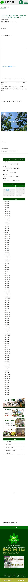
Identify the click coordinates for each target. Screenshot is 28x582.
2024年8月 (7, 242)
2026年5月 (7, 201)
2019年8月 (7, 337)
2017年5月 (7, 388)
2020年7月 (7, 322)
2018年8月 (7, 357)
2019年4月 (7, 341)
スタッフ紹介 (10, 447)
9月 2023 (14, 184)
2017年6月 (7, 386)
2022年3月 (7, 289)
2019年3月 (7, 343)
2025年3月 (7, 230)
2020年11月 (7, 314)
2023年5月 (7, 269)
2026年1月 (7, 209)
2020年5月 (7, 324)
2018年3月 (7, 368)
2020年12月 (7, 312)
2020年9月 (7, 318)
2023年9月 (7, 261)
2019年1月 (7, 347)
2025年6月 (7, 224)
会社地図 (9, 444)
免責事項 (9, 453)
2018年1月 (7, 372)
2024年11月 (7, 236)
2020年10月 (7, 316)
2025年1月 (7, 232)
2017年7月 (7, 384)
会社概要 (9, 441)
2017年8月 (7, 382)
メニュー (14, 527)
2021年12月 (7, 294)
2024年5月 (7, 248)
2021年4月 (7, 306)
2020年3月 (7, 329)
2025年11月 (7, 213)
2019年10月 (7, 335)
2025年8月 (7, 220)
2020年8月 (7, 320)
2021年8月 (7, 302)
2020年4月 (7, 327)
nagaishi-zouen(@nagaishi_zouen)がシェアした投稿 (14, 78)
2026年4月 (7, 203)
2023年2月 (7, 271)
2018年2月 (7, 370)
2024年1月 (7, 255)
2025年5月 (7, 226)
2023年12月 (7, 257)
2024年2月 (7, 252)
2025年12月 (7, 211)
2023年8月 (7, 263)
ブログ (12, 159)
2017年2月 (7, 394)
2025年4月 (7, 228)
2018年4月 (7, 366)
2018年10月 (7, 353)
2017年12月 (7, 374)
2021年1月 (7, 310)
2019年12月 (7, 333)
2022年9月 (7, 281)
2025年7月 (7, 222)
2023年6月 (7, 267)
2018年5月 (7, 364)
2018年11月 (7, 351)
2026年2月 (7, 207)
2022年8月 (7, 283)
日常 (16, 159)
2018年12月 (7, 349)
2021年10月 (7, 298)
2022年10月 (7, 279)
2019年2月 (7, 345)
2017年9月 (7, 380)
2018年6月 (7, 361)
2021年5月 (7, 304)
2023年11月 (7, 259)
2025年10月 (7, 215)
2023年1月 (7, 273)
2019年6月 (7, 339)
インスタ (8, 159)
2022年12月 (7, 275)
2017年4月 (7, 390)
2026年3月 (7, 205)
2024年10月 (7, 238)
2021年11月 (7, 296)
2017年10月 (7, 378)
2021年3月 (7, 308)
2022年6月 (7, 287)
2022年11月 (7, 277)
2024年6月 (7, 246)
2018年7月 (7, 359)
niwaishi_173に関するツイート (10, 522)
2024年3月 (7, 250)
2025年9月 (7, 218)
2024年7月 (7, 244)
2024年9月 (7, 240)
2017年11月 (7, 376)
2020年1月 (7, 331)
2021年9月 (7, 300)
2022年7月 (7, 285)
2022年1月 (7, 292)
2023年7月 (7, 265)
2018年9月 (7, 355)
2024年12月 (7, 234)
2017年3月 (7, 392)
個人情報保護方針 (11, 450)
